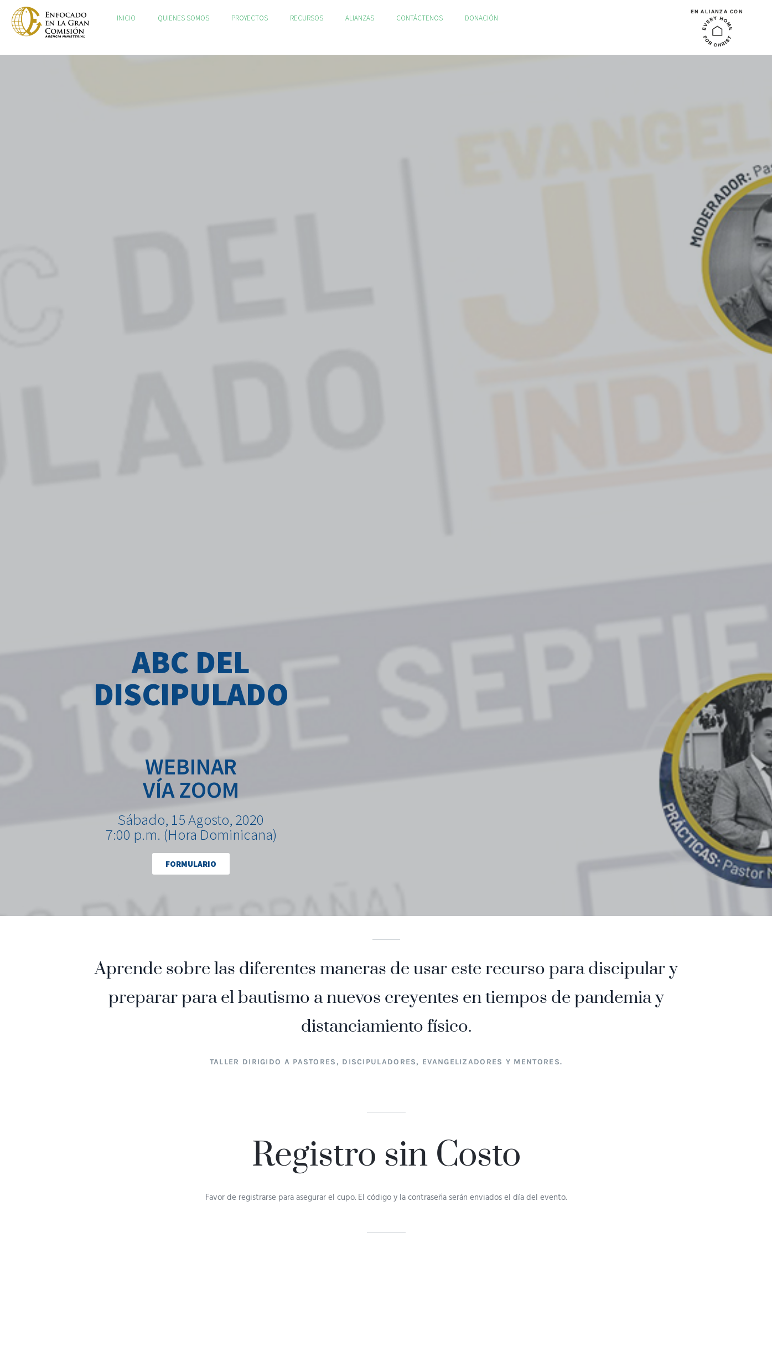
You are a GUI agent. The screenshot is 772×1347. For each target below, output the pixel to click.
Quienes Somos (183, 18)
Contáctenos (419, 18)
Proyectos (249, 18)
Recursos (306, 18)
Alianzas (359, 18)
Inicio (126, 18)
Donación (481, 18)
